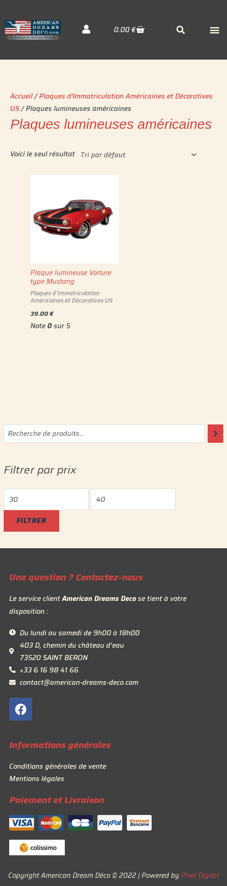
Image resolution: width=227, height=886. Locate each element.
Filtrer (31, 520)
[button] (214, 30)
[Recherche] (216, 433)
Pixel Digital (200, 875)
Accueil (21, 96)
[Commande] (137, 155)
